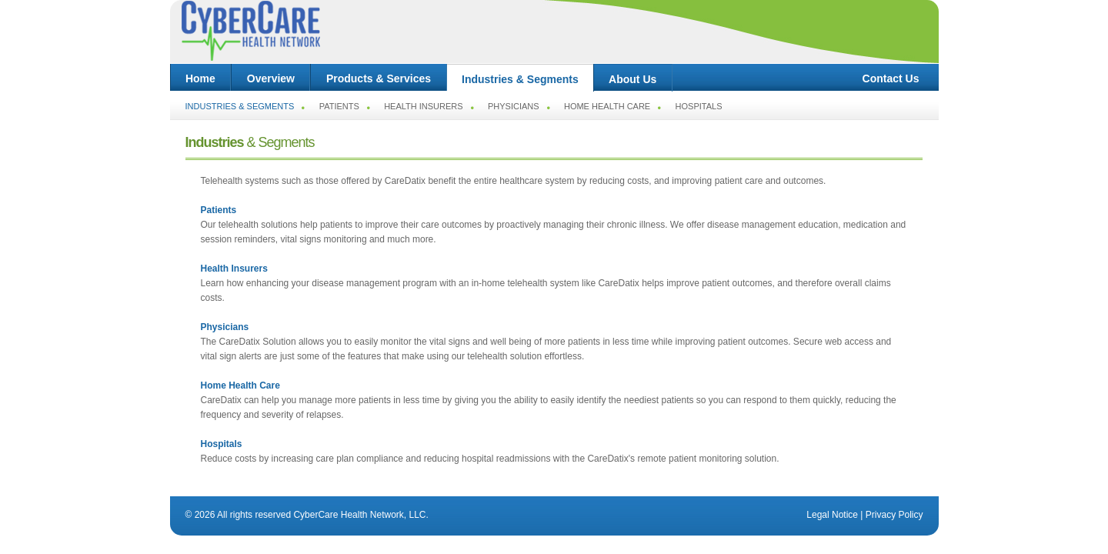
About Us (633, 79)
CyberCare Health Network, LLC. (360, 514)
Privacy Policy (894, 514)
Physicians (513, 106)
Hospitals (699, 106)
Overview (270, 78)
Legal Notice (832, 514)
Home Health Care (607, 106)
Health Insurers (423, 106)
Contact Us (891, 78)
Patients (339, 106)
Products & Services (378, 78)
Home (201, 78)
